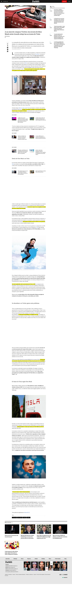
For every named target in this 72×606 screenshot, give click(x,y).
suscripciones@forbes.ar (12, 570)
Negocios (29, 558)
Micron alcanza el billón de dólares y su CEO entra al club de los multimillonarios (60, 537)
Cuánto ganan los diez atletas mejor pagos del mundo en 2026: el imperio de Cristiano (11, 553)
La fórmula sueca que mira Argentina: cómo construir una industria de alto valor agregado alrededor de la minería (59, 21)
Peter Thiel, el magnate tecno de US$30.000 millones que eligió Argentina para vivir (44, 537)
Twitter (28, 517)
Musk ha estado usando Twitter (24, 107)
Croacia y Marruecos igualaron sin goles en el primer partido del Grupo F (41, 137)
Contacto (14, 574)
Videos (50, 558)
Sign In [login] (69, 1)
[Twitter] (61, 574)
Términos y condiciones (29, 574)
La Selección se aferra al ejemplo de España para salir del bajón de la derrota (41, 119)
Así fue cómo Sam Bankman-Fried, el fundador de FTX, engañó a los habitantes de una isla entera (41, 152)
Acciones (14, 517)
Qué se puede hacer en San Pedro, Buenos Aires (41, 172)
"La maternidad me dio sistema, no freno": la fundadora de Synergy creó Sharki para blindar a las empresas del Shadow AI (59, 36)
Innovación (8, 558)
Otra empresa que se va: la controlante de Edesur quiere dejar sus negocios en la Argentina (23, 173)
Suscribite (64, 1)
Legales (35, 574)
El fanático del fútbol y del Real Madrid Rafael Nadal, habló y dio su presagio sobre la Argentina (23, 152)
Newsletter (10, 574)
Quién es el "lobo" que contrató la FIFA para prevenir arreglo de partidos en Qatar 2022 (22, 138)
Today (65, 558)
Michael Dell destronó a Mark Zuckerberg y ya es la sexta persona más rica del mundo (27, 537)
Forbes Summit (57, 558)
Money (22, 558)
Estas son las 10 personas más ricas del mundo (11, 536)
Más (58, 6)
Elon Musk (37, 54)
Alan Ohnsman (7, 36)
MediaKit (6, 574)
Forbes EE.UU (27, 512)
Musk (26, 63)
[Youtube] (65, 574)
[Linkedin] (66, 574)
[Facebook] (60, 574)
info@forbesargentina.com (11, 567)
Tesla (37, 227)
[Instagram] (63, 574)
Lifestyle (36, 558)
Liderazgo (15, 558)
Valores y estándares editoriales (20, 574)
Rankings (43, 558)
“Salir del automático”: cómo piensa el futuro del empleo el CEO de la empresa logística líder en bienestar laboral (59, 28)
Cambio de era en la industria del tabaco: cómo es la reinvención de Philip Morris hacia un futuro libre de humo (23, 120)
